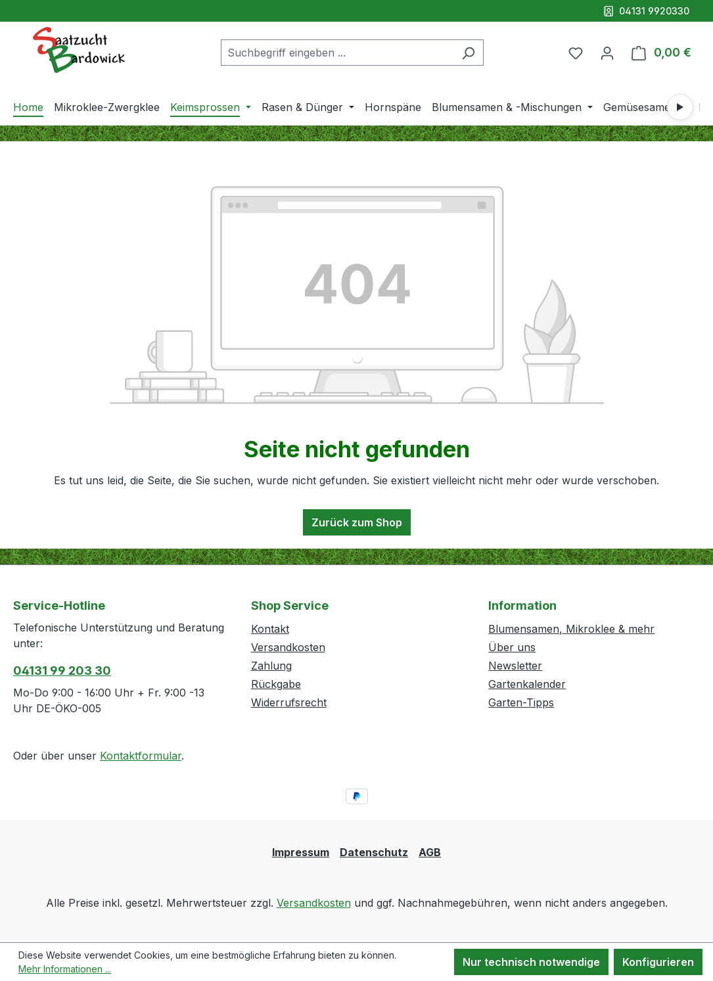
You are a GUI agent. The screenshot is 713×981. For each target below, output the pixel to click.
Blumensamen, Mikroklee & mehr (571, 628)
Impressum (300, 852)
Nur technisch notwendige (531, 962)
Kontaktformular (140, 755)
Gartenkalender (527, 684)
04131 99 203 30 (62, 670)
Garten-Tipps (521, 702)
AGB (430, 852)
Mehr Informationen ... (64, 968)
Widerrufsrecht (289, 702)
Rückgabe (276, 684)
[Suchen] (468, 52)
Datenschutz (374, 852)
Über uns (512, 647)
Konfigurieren (658, 962)
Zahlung (271, 665)
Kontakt (270, 628)
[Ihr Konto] (607, 52)
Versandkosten (288, 647)
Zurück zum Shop (356, 522)
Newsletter (515, 665)
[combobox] (337, 52)
